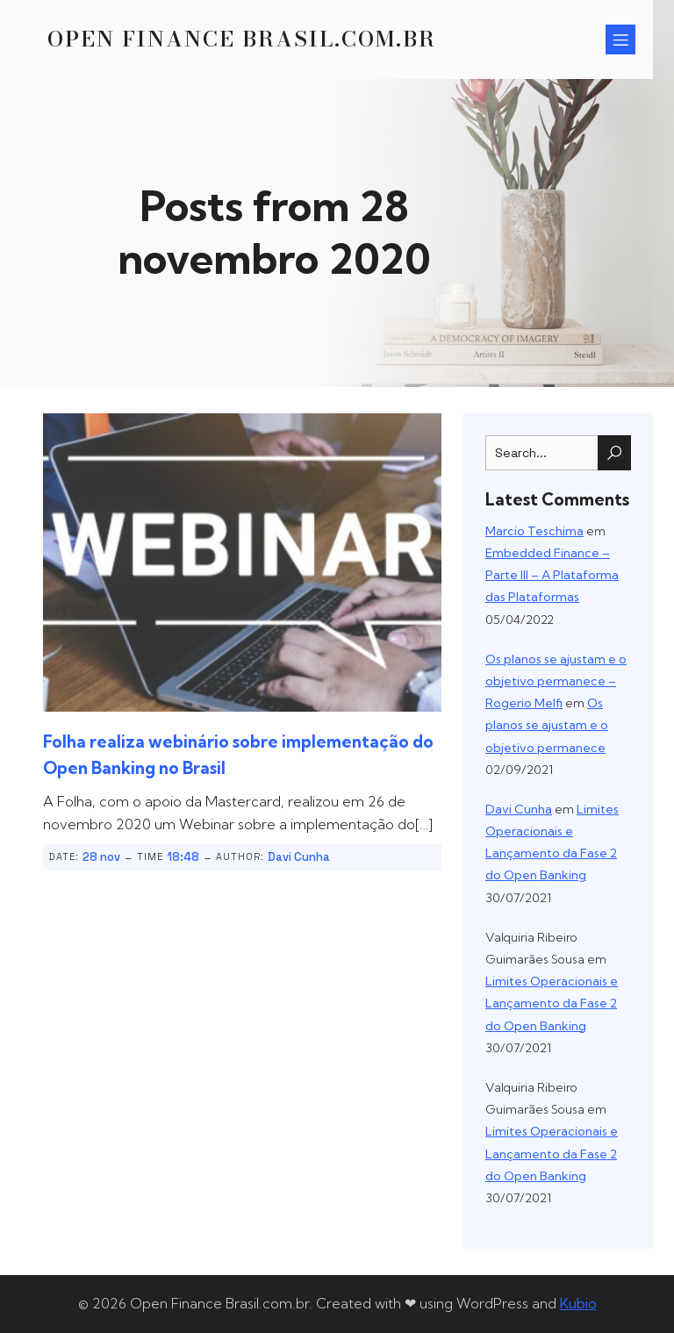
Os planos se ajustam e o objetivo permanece (546, 725)
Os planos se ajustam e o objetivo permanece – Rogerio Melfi (556, 681)
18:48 (183, 856)
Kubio (578, 1303)
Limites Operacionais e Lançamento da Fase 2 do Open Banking (551, 1003)
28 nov (101, 856)
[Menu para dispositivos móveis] (620, 39)
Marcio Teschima (534, 531)
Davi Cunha (299, 856)
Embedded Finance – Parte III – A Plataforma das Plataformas (552, 575)
